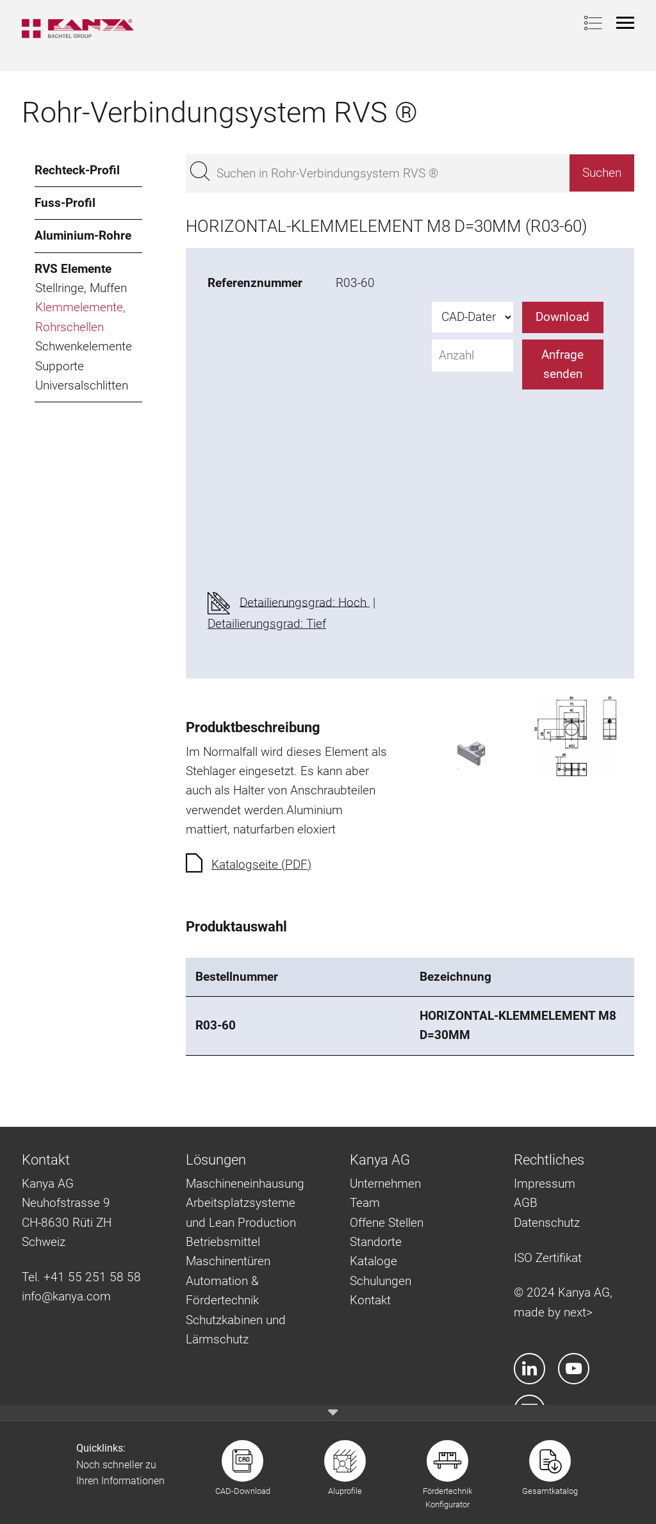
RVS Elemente (73, 268)
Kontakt (370, 1300)
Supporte (59, 366)
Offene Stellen (386, 1222)
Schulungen (380, 1281)
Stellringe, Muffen (81, 288)
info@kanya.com (66, 1296)
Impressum (544, 1183)
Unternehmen (385, 1183)
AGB (525, 1202)
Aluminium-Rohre (83, 235)
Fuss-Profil (65, 202)
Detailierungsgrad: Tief (267, 623)
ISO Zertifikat (548, 1257)
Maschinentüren (228, 1261)
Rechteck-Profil (77, 170)
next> (578, 1312)
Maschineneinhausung (245, 1183)
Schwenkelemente (83, 346)
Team (365, 1202)
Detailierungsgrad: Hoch (305, 601)
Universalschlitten (81, 385)
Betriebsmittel (223, 1241)
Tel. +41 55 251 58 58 (81, 1277)
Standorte (376, 1241)
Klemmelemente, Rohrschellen (80, 317)
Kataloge (373, 1261)
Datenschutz (547, 1222)
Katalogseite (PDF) (261, 864)
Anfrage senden (562, 364)
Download (562, 316)
